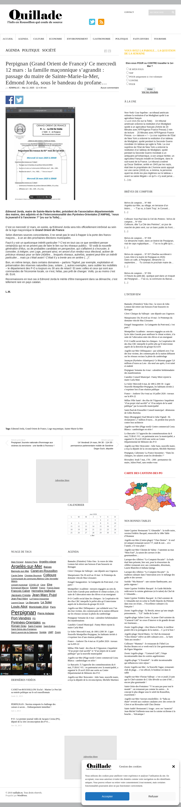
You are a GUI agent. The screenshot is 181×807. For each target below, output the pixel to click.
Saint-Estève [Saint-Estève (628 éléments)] (49, 626)
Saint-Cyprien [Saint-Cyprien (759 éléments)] (35, 626)
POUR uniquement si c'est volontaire (145, 76)
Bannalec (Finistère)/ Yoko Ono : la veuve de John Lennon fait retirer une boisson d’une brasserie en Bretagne (146, 307)
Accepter (107, 796)
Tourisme (160, 38)
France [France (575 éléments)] (42, 588)
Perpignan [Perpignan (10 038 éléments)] (23, 612)
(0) (130, 180)
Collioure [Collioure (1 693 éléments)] (49, 575)
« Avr (92, 535)
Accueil (8, 38)
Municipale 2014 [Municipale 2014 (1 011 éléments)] (38, 606)
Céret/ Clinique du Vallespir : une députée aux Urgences (149, 313)
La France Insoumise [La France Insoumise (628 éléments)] (39, 599)
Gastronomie (101, 38)
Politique (121, 38)
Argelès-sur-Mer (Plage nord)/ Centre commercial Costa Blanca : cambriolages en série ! (149, 428)
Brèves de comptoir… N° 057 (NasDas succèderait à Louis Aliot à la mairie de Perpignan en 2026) (147, 255)
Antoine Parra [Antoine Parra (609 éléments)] (31, 562)
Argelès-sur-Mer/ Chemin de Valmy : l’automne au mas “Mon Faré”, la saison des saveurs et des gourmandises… (149, 553)
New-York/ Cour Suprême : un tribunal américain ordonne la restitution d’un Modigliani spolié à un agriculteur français (146, 115)
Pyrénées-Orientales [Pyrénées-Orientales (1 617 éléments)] (26, 622)
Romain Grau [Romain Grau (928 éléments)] (18, 626)
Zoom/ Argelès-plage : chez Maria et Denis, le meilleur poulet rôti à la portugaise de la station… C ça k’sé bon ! (149, 628)
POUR (132, 84)
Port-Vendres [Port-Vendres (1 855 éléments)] (21, 618)
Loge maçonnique (55, 428)
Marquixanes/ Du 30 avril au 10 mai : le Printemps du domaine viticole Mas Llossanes (148, 319)
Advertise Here (62, 480)
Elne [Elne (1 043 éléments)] (49, 584)
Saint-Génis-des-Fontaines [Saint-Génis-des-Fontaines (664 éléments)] (24, 629)
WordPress (22, 795)
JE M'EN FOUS (136, 69)
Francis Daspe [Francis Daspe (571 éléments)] (53, 588)
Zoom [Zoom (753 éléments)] (58, 632)
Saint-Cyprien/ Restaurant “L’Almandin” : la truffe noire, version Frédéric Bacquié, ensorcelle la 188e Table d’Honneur (149, 533)
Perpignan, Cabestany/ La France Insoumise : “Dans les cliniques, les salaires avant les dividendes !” (149, 454)
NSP (131, 73)
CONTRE (133, 80)
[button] (173, 766)
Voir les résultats (150, 92)
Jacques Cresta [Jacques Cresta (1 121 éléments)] (20, 595)
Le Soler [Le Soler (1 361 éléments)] (46, 602)
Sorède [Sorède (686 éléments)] (42, 632)
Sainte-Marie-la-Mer (74, 428)
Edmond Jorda (17, 428)
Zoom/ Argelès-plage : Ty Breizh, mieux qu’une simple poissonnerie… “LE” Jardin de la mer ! (149, 612)
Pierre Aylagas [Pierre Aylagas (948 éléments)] (45, 613)
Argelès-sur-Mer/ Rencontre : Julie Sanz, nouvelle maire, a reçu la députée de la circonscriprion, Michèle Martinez (149, 447)
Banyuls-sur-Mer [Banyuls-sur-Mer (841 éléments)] (20, 571)
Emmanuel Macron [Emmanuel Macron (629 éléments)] (20, 588)
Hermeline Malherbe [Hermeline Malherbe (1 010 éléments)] (43, 590)
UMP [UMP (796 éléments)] (50, 632)
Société (49, 50)
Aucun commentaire (110, 88)
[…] (126, 180)
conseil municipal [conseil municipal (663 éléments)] (19, 585)
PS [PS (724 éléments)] (33, 618)
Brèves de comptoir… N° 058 (137, 238)
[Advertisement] (62, 329)
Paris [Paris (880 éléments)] (53, 607)
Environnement (77, 38)
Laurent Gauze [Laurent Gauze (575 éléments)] (17, 602)
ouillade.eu (18, 792)
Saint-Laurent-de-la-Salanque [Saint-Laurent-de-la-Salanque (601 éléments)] (24, 632)
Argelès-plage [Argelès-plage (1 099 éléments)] (47, 561)
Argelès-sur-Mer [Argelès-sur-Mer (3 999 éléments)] (26, 566)
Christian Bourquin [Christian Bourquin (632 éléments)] (33, 575)
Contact (129, 12)
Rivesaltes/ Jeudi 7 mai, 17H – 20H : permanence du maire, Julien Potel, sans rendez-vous (147, 461)
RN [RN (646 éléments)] (43, 623)
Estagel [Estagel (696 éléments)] (34, 587)
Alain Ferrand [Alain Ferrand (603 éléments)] (17, 562)
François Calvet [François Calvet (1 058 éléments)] (20, 590)
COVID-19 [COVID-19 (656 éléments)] (34, 585)
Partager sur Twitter (19, 100)
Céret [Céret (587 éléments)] (42, 585)
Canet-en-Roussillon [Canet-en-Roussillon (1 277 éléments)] (44, 570)
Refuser (153, 796)
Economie (55, 38)
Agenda (23, 38)
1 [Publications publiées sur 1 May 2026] (100, 520)
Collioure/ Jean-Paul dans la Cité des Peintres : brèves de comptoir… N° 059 (149, 220)
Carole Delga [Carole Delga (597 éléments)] (17, 575)
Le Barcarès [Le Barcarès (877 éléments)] (32, 602)
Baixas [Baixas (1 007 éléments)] (48, 566)
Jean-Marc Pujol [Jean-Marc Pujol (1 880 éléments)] (44, 595)
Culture (38, 38)
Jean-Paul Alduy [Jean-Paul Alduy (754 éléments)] (19, 598)
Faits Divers (141, 38)
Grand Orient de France (35, 428)
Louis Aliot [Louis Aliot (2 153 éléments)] (19, 607)
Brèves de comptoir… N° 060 (137, 202)
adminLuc (14, 88)
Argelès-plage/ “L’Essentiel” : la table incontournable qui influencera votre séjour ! (148, 661)
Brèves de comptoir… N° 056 (137, 273)
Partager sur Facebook (10, 100)
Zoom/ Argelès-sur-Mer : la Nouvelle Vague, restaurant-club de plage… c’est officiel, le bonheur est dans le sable (149, 670)
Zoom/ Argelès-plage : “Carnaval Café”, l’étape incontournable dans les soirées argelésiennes (145, 654)
